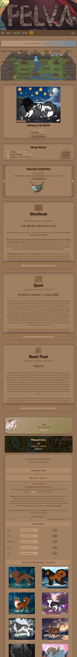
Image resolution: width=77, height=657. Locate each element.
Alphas (10, 68)
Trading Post (36, 74)
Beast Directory (56, 75)
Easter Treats (22, 152)
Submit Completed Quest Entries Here (38, 337)
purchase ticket (65, 157)
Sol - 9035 (21, 616)
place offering (66, 154)
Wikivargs (24, 51)
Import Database (56, 62)
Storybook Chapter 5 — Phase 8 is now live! (30, 520)
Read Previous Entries (38, 218)
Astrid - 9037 (21, 590)
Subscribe (69, 68)
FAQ (46, 51)
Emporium (56, 51)
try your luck (66, 152)
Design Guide (24, 74)
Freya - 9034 (54, 616)
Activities (46, 68)
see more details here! (38, 178)
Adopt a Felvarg (69, 74)
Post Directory (35, 52)
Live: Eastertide (24, 69)
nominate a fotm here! (38, 136)
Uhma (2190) (28, 154)
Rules (69, 51)
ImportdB (16, 33)
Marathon (38, 440)
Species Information (9, 62)
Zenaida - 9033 (21, 641)
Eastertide (43, 421)
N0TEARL (42, 132)
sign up (33, 492)
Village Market (24, 62)
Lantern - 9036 (54, 590)
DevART (25, 33)
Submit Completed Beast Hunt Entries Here (38, 408)
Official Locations (69, 62)
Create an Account (10, 51)
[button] (3, 33)
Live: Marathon (9, 74)
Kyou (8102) (38, 130)
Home (8, 33)
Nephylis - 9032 (54, 641)
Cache (44, 62)
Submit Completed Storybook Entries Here (38, 265)
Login (73, 33)
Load (55, 530)
